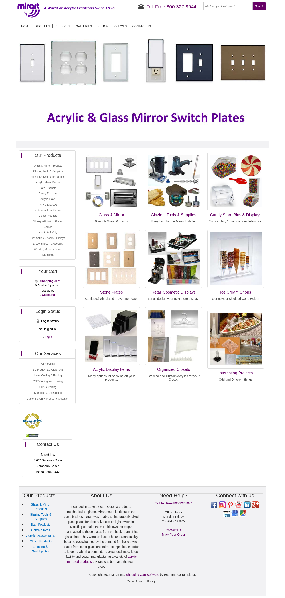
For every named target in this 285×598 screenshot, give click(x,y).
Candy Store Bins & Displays (235, 215)
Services (63, 26)
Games (48, 227)
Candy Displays (48, 193)
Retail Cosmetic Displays (173, 292)
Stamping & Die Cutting (48, 392)
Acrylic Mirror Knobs (48, 182)
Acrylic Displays (48, 204)
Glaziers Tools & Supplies (173, 215)
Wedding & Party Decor (48, 249)
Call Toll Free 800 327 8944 (173, 503)
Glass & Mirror (111, 215)
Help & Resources (112, 26)
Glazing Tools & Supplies (48, 171)
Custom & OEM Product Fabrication (48, 398)
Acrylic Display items (40, 535)
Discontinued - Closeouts (48, 243)
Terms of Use (135, 581)
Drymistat (48, 254)
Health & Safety (48, 232)
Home (25, 26)
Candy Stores (40, 530)
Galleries (84, 26)
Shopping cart (49, 281)
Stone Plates (111, 292)
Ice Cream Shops (235, 292)
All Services (48, 363)
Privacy (151, 581)
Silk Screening (48, 387)
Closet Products (48, 215)
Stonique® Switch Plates (48, 221)
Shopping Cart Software (142, 574)
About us (42, 26)
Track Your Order (173, 534)
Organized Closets (173, 369)
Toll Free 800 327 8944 (171, 7)
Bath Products (47, 188)
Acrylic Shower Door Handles (48, 176)
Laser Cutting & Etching (48, 375)
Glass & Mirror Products (48, 165)
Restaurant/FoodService (47, 210)
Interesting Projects (235, 373)
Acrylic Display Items (111, 369)
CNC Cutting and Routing (48, 381)
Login (48, 337)
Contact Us (141, 26)
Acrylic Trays (47, 199)
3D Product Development (48, 369)
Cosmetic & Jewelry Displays (48, 238)
